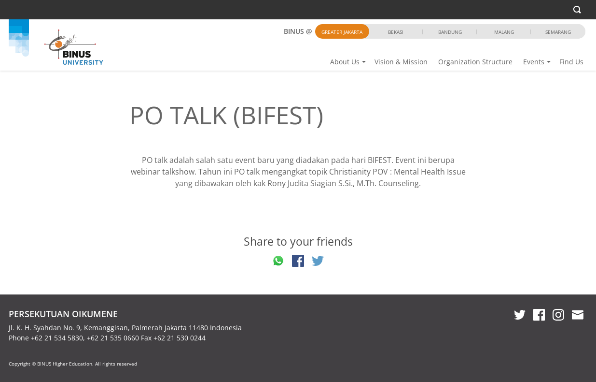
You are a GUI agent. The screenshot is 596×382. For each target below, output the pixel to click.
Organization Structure (475, 61)
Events (533, 61)
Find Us (571, 61)
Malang (504, 31)
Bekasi (395, 31)
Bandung (450, 31)
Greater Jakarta (341, 31)
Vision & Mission (401, 61)
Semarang (558, 31)
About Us (345, 61)
